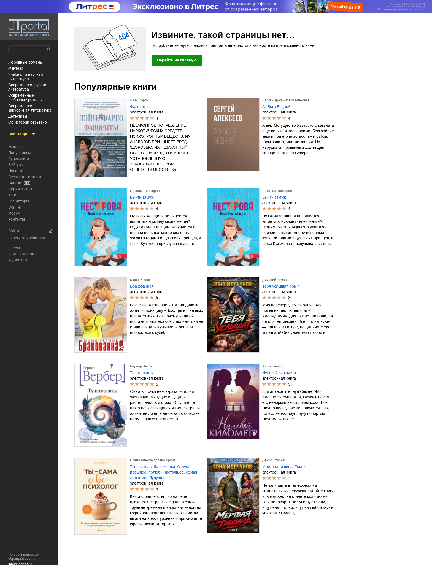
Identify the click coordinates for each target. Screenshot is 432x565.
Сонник (14, 207)
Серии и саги (20, 189)
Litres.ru (15, 248)
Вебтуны (16, 165)
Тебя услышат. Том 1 (281, 286)
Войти (13, 231)
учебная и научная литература (25, 76)
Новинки (15, 171)
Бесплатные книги (24, 177)
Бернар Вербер (142, 366)
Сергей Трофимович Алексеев (285, 100)
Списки (14, 183)
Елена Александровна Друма (153, 460)
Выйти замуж (141, 197)
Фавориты (139, 106)
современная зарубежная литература (30, 108)
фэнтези (15, 68)
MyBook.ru (17, 260)
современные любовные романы (25, 97)
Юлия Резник (140, 280)
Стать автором (21, 254)
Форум (14, 213)
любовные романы (25, 62)
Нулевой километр (279, 373)
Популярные (19, 152)
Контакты (16, 219)
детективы (17, 116)
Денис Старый (273, 460)
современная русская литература (28, 87)
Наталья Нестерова (145, 191)
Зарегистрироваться (26, 238)
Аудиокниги (18, 158)
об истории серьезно (27, 122)
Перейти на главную (177, 60)
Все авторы (18, 201)
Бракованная (142, 286)
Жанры (14, 146)
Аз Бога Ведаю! (276, 106)
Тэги (12, 195)
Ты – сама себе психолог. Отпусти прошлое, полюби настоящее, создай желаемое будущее (164, 472)
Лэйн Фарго (139, 100)
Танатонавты (141, 373)
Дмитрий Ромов (274, 280)
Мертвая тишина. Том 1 (283, 466)
